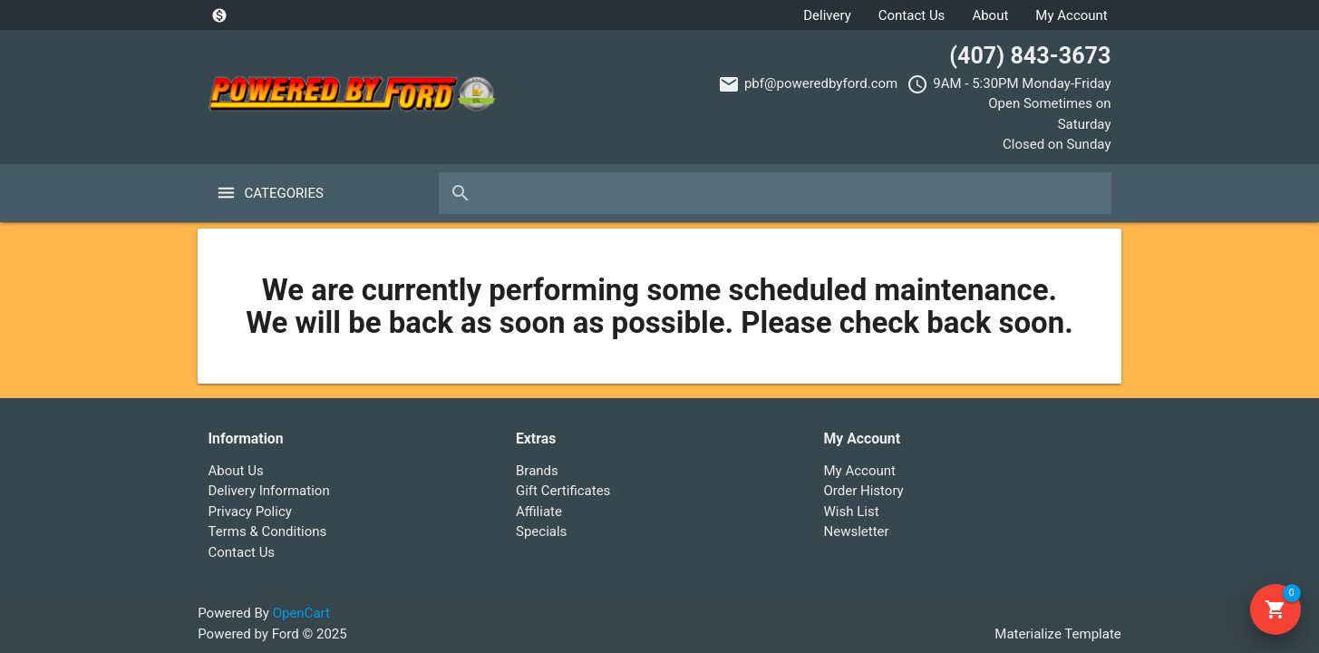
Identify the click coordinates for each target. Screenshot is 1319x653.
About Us (236, 471)
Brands (537, 471)
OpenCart (301, 613)
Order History (864, 490)
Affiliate (539, 511)
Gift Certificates (563, 490)
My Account (1071, 15)
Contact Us (912, 15)
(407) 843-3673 (1029, 56)
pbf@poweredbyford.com (820, 83)
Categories (284, 193)
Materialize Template (1057, 634)
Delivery (827, 15)
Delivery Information (269, 490)
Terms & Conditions (268, 531)
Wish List (851, 511)
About (990, 15)
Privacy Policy (250, 511)
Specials (541, 531)
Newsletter (856, 531)
